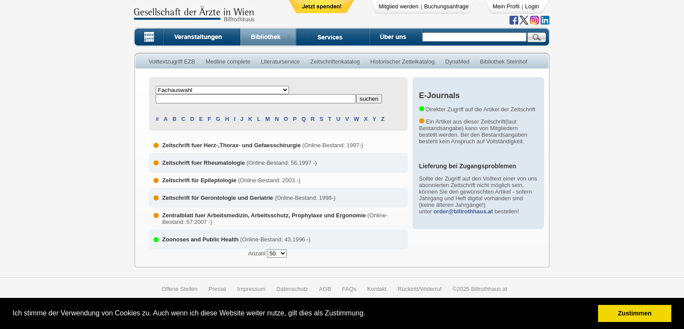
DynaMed (457, 61)
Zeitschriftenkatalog (335, 61)
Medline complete (228, 61)
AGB (325, 289)
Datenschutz (292, 289)
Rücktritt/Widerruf (420, 289)
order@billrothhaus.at (463, 211)
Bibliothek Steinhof (503, 61)
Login (532, 6)
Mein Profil (506, 6)
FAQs (349, 289)
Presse (217, 289)
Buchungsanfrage (446, 6)
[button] (368, 314)
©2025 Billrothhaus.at (479, 289)
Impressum (251, 289)
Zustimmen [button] (635, 313)
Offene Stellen (179, 289)
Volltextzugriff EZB (172, 61)
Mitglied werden (399, 6)
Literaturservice (280, 61)
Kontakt (377, 289)
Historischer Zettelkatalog (402, 61)
